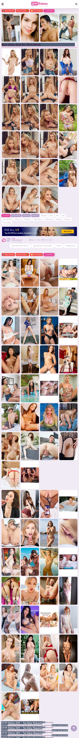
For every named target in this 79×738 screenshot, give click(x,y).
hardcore (18, 219)
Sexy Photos (8, 11)
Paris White (16, 215)
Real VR (35, 215)
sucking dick (7, 219)
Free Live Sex (22, 11)
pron (57, 215)
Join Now (6, 215)
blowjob (44, 215)
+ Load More (49, 11)
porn (51, 215)
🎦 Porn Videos (36, 11)
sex (63, 215)
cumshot (27, 219)
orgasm (58, 219)
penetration (49, 219)
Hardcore (26, 215)
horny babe (7, 223)
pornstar (67, 219)
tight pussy (37, 219)
